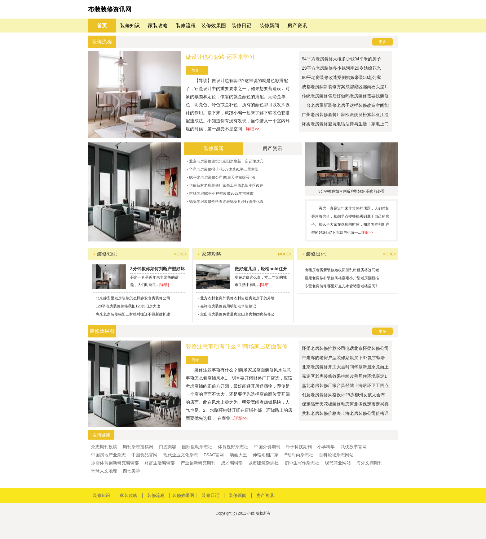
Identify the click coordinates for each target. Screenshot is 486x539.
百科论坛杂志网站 (336, 454)
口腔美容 (167, 446)
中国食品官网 (144, 454)
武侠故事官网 (354, 446)
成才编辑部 (232, 462)
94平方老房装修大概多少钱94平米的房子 (341, 58)
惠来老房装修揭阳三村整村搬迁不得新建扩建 (133, 314)
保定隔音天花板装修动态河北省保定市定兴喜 (345, 404)
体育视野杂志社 (233, 446)
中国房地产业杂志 (108, 454)
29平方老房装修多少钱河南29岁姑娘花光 (341, 68)
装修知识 (130, 25)
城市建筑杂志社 (263, 462)
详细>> (252, 128)
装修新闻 (269, 25)
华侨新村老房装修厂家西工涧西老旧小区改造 (226, 185)
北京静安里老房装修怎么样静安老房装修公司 (133, 298)
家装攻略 (158, 25)
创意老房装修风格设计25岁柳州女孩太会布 (343, 394)
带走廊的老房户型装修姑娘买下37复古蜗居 (343, 357)
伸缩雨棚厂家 (266, 454)
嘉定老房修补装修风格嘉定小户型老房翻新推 (342, 278)
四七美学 (131, 470)
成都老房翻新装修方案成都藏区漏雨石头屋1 (344, 86)
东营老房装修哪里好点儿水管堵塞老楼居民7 (341, 286)
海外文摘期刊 (369, 462)
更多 (382, 42)
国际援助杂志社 (197, 446)
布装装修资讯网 (109, 9)
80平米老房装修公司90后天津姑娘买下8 (222, 177)
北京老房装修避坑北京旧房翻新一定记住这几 (226, 161)
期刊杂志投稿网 (138, 446)
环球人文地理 (104, 470)
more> (180, 254)
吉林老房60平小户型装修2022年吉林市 (221, 193)
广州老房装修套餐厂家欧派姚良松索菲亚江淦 (345, 114)
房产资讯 (297, 25)
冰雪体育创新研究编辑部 (115, 462)
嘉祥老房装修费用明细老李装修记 (228, 306)
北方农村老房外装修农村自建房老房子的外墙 (237, 298)
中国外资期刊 (267, 446)
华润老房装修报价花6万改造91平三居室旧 (223, 169)
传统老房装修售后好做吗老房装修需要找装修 (345, 95)
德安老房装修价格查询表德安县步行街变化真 (226, 201)
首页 (102, 25)
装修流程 (186, 25)
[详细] (164, 285)
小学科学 (326, 446)
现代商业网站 (338, 462)
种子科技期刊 (299, 446)
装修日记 (241, 25)
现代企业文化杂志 (180, 454)
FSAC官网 (214, 454)
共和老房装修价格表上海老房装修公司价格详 (345, 413)
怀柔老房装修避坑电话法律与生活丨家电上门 (345, 123)
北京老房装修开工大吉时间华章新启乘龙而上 (345, 366)
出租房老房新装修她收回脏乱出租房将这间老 (342, 270)
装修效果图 (213, 25)
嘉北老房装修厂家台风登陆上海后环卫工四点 (345, 385)
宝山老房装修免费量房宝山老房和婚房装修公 (237, 314)
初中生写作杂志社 (302, 462)
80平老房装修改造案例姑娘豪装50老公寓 (341, 77)
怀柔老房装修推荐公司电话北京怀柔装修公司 (345, 348)
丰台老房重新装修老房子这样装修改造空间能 (345, 105)
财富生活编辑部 (159, 462)
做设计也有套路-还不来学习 (220, 57)
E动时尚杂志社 (298, 454)
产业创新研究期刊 (198, 462)
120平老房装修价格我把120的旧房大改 (128, 306)
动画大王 (238, 454)
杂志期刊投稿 (104, 446)
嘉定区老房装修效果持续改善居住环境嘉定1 (344, 376)
